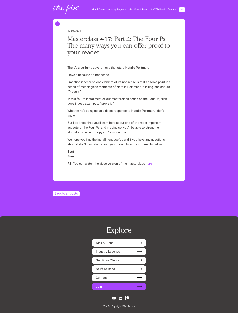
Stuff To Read (157, 9)
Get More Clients (139, 9)
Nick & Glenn (98, 9)
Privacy (131, 306)
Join (182, 9)
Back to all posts (66, 193)
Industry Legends (117, 9)
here (149, 163)
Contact (172, 9)
